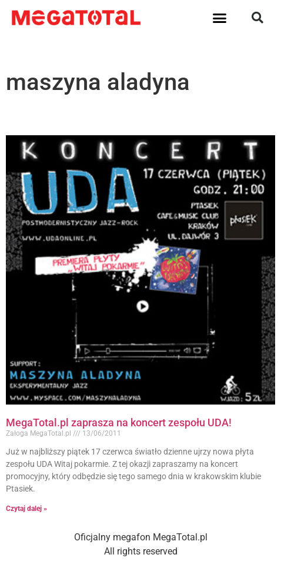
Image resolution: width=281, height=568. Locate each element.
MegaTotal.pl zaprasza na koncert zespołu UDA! (119, 422)
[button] (220, 17)
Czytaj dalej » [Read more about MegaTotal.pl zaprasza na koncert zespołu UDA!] (26, 508)
